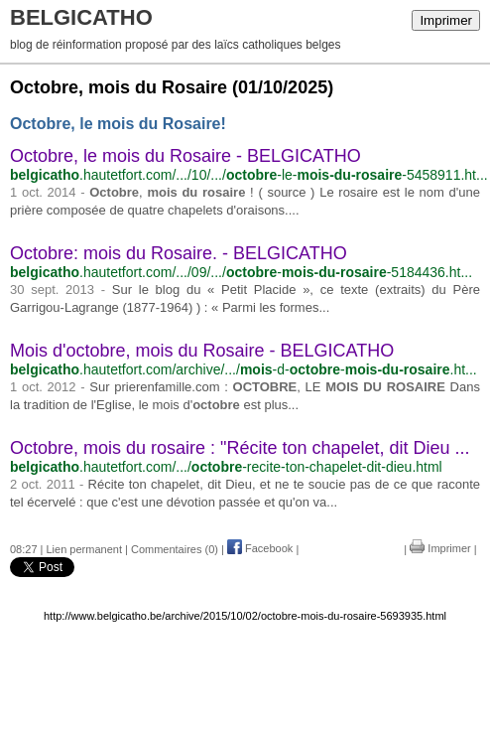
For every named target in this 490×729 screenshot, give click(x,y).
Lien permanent (84, 548)
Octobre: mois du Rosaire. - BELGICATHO (178, 253)
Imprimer (446, 20)
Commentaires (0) (174, 548)
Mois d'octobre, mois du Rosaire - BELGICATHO (202, 351)
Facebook (260, 548)
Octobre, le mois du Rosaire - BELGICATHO (185, 156)
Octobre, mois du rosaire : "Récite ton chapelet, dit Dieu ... (240, 448)
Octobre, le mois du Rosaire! (118, 123)
